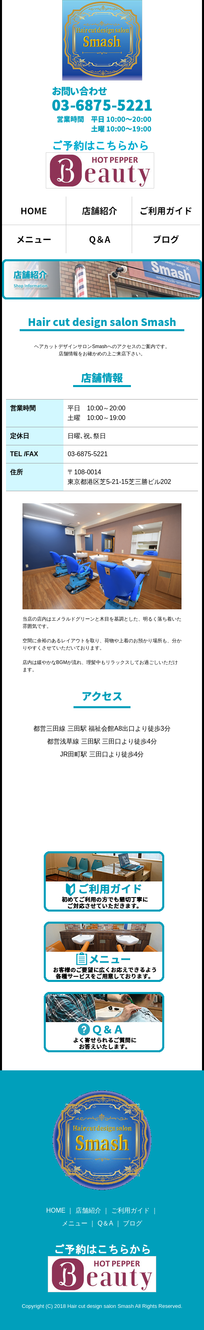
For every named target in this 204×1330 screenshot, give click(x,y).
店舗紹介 (88, 1210)
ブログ (132, 1223)
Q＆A (105, 1223)
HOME (55, 1210)
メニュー (75, 1223)
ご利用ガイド (130, 1210)
